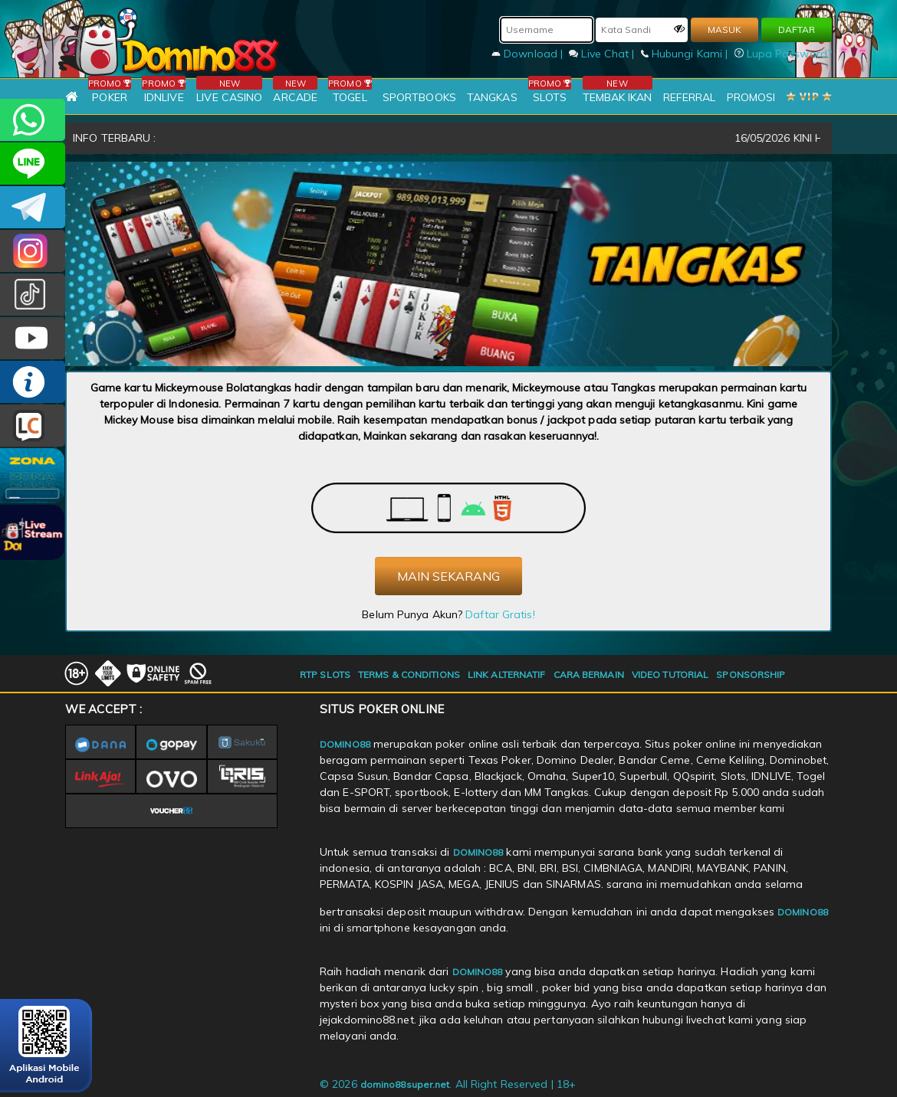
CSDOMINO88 (32, 163)
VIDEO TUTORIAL (670, 674)
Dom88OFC (32, 251)
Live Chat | (603, 54)
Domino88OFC (32, 207)
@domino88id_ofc (32, 294)
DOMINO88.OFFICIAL (32, 338)
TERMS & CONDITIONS (409, 674)
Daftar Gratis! (499, 614)
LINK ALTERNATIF (507, 674)
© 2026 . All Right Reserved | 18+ (448, 1084)
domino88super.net (405, 1084)
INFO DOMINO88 (32, 382)
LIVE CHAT (32, 425)
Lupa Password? (783, 54)
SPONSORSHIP (750, 674)
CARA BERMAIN (589, 674)
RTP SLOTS (325, 674)
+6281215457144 (32, 120)
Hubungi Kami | (686, 54)
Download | (528, 54)
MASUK (724, 29)
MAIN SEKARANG (448, 576)
